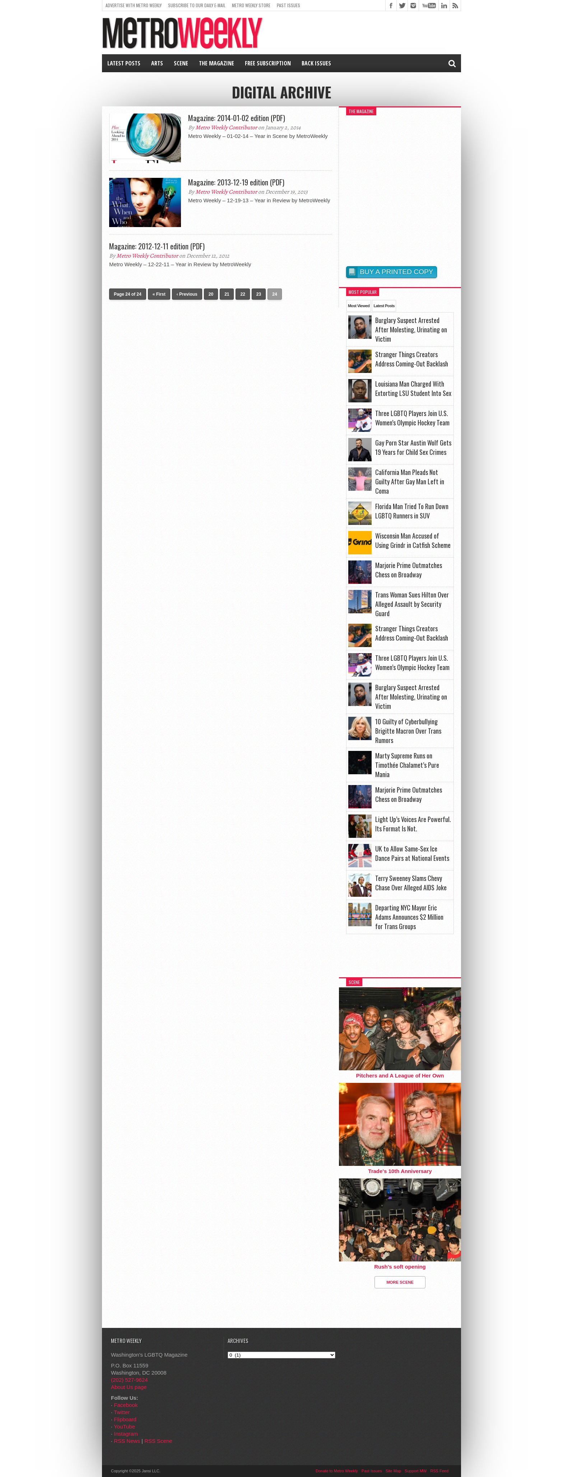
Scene (181, 63)
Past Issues (288, 5)
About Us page (128, 1387)
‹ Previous (187, 294)
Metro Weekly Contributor (226, 127)
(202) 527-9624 (129, 1380)
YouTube (124, 1426)
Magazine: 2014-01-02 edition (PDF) (236, 118)
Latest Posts (123, 63)
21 (226, 294)
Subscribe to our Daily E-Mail (196, 5)
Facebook (126, 1405)
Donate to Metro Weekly (337, 1471)
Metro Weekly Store (251, 5)
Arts (157, 63)
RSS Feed (439, 1471)
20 (211, 294)
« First (159, 294)
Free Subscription (268, 63)
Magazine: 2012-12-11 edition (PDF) (157, 246)
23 (258, 294)
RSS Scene (158, 1441)
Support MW (416, 1471)
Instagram (126, 1434)
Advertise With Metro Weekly (134, 5)
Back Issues (316, 63)
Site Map (393, 1471)
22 (242, 294)
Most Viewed (358, 306)
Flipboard (125, 1419)
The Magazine (216, 63)
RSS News (127, 1441)
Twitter (122, 1412)
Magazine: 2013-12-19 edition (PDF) (236, 182)
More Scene (400, 1282)
